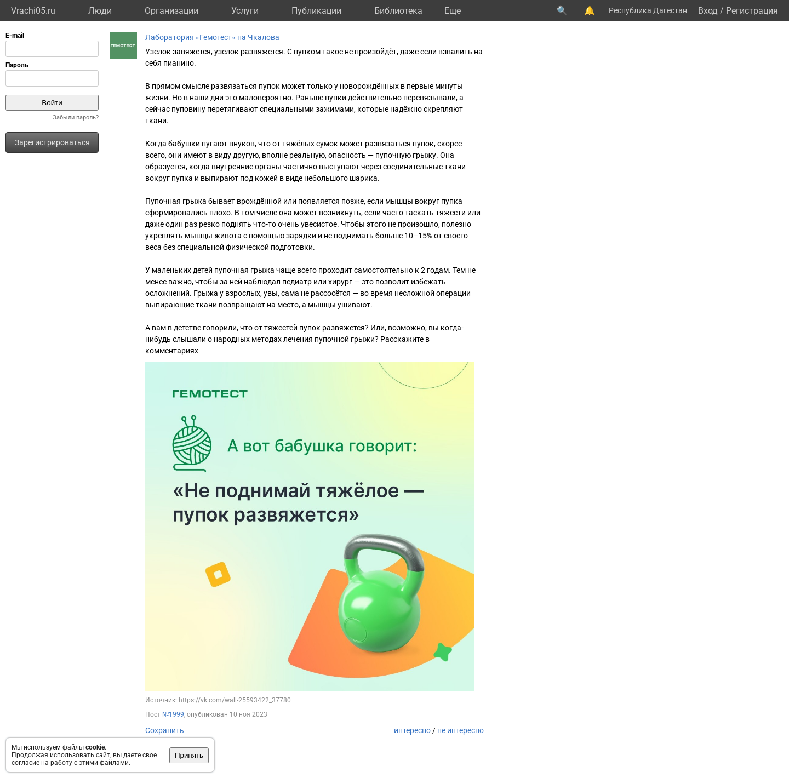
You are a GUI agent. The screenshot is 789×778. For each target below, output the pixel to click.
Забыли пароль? (76, 117)
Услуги (245, 10)
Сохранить (164, 730)
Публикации (316, 10)
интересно (412, 730)
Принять (189, 755)
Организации (171, 10)
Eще (452, 10)
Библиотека (398, 10)
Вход (708, 10)
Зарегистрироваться (52, 142)
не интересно (460, 730)
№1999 (173, 714)
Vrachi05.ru (33, 10)
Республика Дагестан (648, 10)
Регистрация (752, 10)
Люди (100, 10)
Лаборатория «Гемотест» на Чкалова (212, 37)
